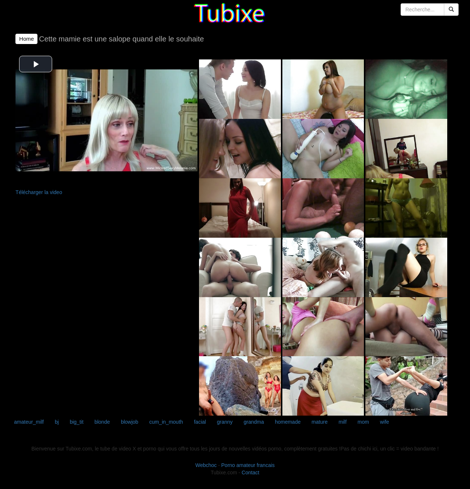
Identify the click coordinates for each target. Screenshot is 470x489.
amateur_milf (29, 422)
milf (343, 422)
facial (200, 422)
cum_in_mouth (166, 422)
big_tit (76, 422)
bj (57, 422)
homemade (288, 422)
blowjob (129, 422)
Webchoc (206, 465)
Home (26, 39)
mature (320, 422)
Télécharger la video (38, 192)
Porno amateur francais (248, 465)
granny (225, 422)
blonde (102, 422)
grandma (254, 422)
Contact (250, 472)
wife (384, 422)
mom (363, 422)
